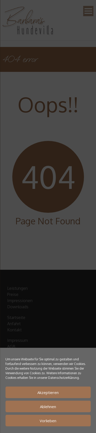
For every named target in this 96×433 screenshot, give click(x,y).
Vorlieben (48, 420)
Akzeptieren (48, 392)
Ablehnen (48, 406)
